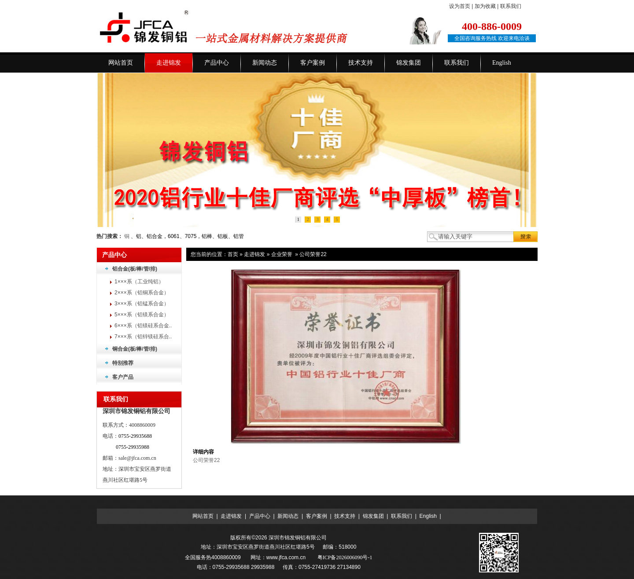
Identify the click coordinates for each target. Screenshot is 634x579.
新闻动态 (288, 516)
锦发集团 (373, 516)
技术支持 (344, 516)
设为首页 (459, 6)
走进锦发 (254, 254)
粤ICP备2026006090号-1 (344, 557)
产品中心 (259, 516)
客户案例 (316, 516)
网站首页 (203, 516)
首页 (233, 254)
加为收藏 (485, 6)
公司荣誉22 (312, 254)
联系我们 (510, 6)
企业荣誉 (281, 254)
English (428, 516)
